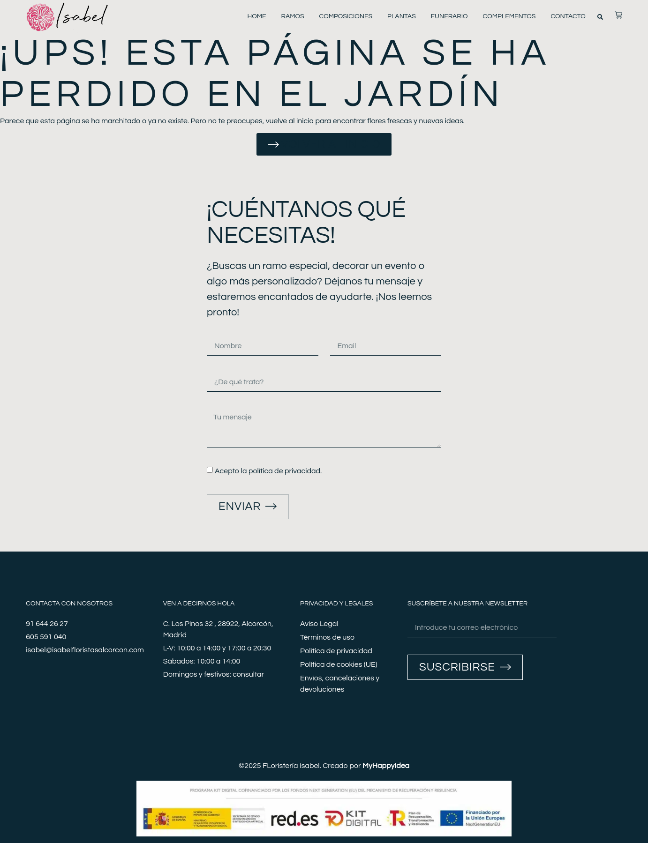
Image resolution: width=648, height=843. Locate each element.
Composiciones (346, 16)
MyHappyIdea (385, 765)
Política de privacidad (336, 651)
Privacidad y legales (336, 603)
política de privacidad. (285, 471)
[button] (600, 17)
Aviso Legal (319, 623)
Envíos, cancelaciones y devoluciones (339, 683)
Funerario (449, 16)
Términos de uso (327, 637)
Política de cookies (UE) (338, 664)
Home (256, 16)
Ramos (292, 16)
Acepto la (268, 471)
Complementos (509, 16)
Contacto (567, 16)
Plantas (401, 16)
